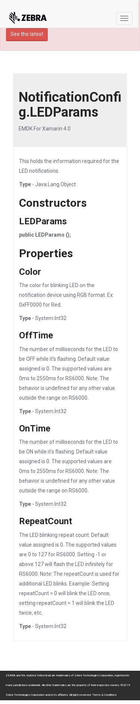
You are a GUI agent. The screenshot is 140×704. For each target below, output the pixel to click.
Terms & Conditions (104, 695)
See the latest (26, 34)
